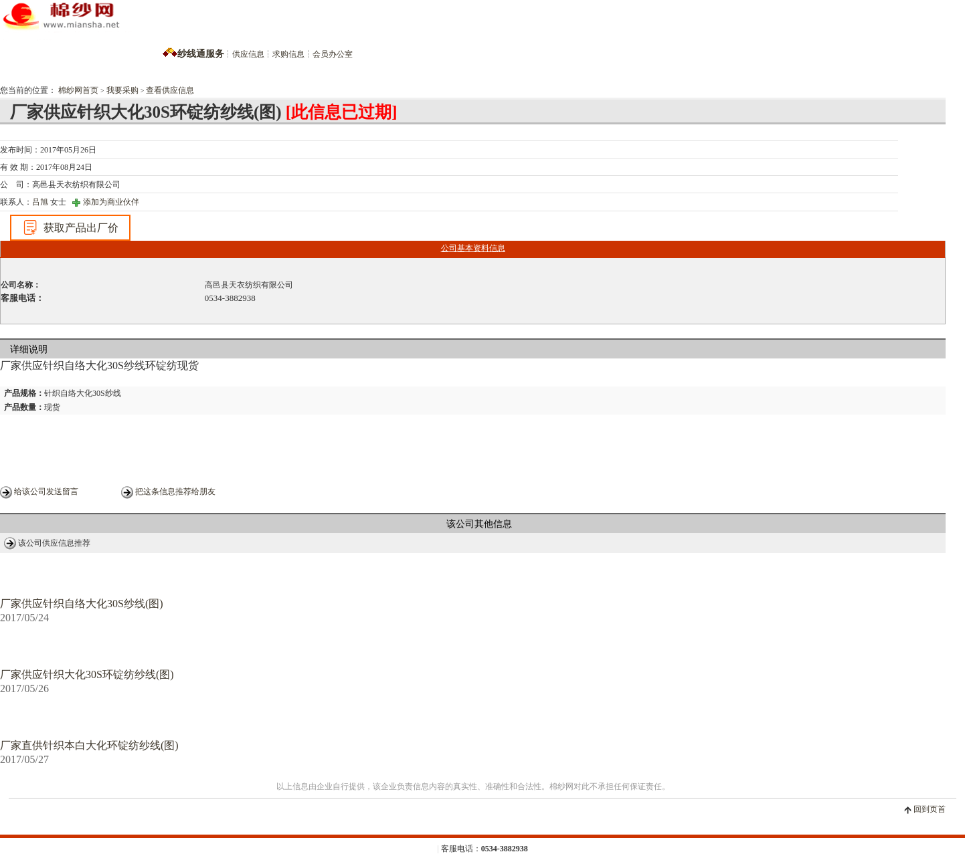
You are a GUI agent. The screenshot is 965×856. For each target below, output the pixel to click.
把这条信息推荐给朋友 (175, 491)
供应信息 (248, 54)
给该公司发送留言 (46, 491)
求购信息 (288, 54)
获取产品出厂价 (70, 227)
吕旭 (40, 202)
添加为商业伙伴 (111, 202)
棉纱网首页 (78, 90)
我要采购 (122, 90)
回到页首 (929, 809)
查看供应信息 (170, 90)
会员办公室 (333, 54)
